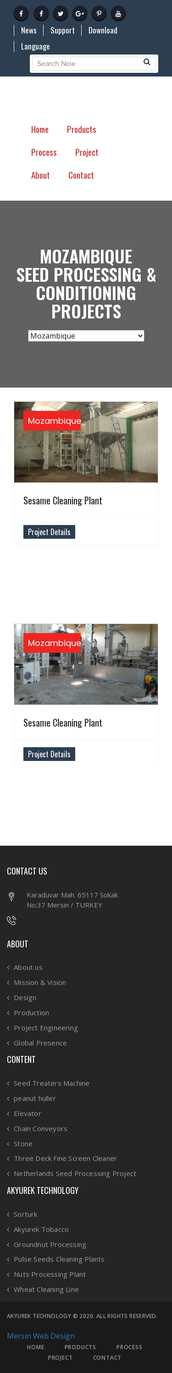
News (29, 30)
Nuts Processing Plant (50, 1274)
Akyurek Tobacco (41, 1229)
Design (25, 997)
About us (28, 967)
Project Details (49, 531)
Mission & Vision (40, 982)
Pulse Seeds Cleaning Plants (59, 1259)
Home (40, 128)
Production (31, 1012)
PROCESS (130, 1347)
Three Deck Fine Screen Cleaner (65, 1158)
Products (81, 128)
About (40, 174)
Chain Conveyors (40, 1128)
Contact (81, 174)
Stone (23, 1143)
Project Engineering (46, 1027)
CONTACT (107, 1358)
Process (44, 151)
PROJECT (60, 1358)
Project (87, 151)
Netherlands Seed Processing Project (75, 1173)
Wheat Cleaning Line (46, 1289)
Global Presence (40, 1042)
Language (35, 46)
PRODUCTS (80, 1347)
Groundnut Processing (50, 1244)
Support (62, 30)
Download (103, 30)
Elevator (27, 1113)
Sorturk (25, 1214)
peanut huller (35, 1098)
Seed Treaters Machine (51, 1083)
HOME (35, 1347)
